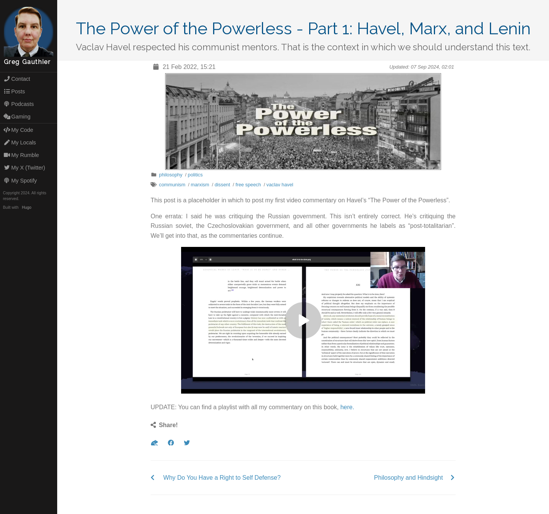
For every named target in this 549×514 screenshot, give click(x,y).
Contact (16, 79)
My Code (18, 130)
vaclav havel (279, 184)
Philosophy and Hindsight (408, 477)
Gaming (16, 117)
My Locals (19, 142)
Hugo (26, 207)
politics (195, 175)
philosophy (170, 175)
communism (172, 184)
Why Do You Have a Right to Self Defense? (222, 477)
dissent (222, 184)
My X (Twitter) (24, 168)
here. (347, 407)
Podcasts (18, 104)
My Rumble (21, 155)
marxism (200, 184)
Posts (14, 91)
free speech (248, 184)
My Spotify (20, 181)
